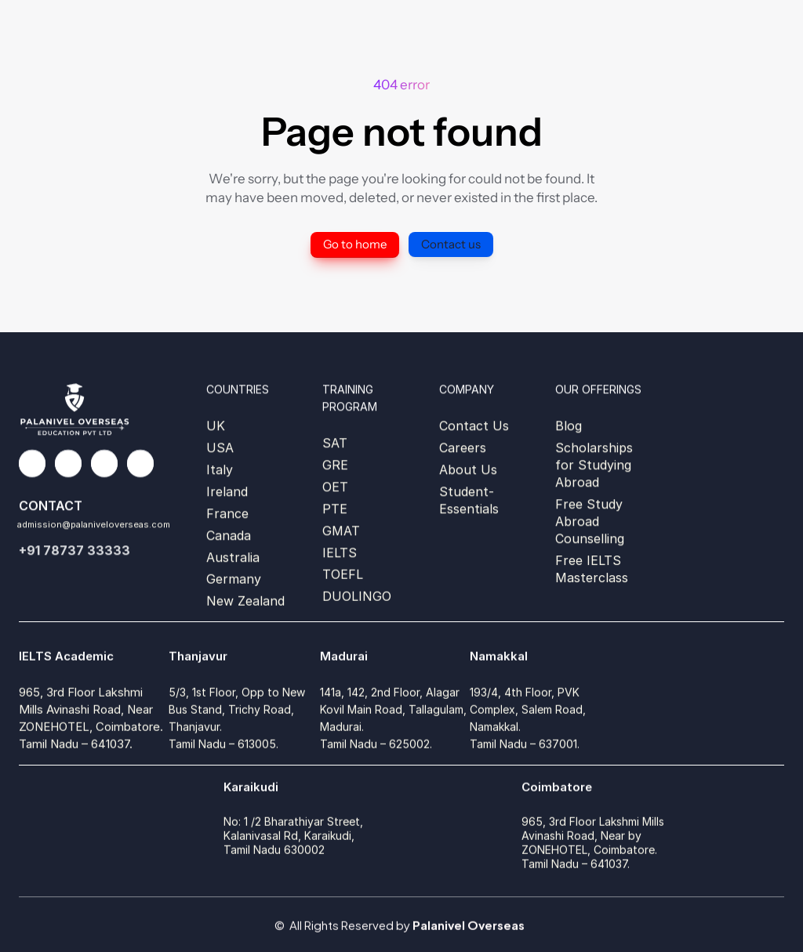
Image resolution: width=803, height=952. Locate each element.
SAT (334, 443)
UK (215, 425)
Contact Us (474, 425)
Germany (233, 580)
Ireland (227, 491)
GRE (335, 464)
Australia (233, 557)
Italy (219, 469)
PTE (334, 508)
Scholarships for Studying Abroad (596, 465)
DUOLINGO (356, 598)
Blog (568, 425)
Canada (228, 535)
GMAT (341, 530)
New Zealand (245, 602)
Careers (462, 447)
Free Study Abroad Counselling (591, 521)
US (215, 447)
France (227, 513)
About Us (468, 469)
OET (335, 486)
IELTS (339, 552)
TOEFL (342, 576)
